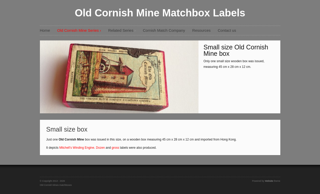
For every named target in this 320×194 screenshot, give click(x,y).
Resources (201, 30)
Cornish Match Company (164, 30)
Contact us (227, 30)
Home (45, 30)
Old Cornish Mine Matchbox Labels (160, 12)
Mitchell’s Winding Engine (76, 147)
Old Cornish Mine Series (78, 30)
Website (269, 181)
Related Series (120, 30)
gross (115, 147)
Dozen (100, 147)
